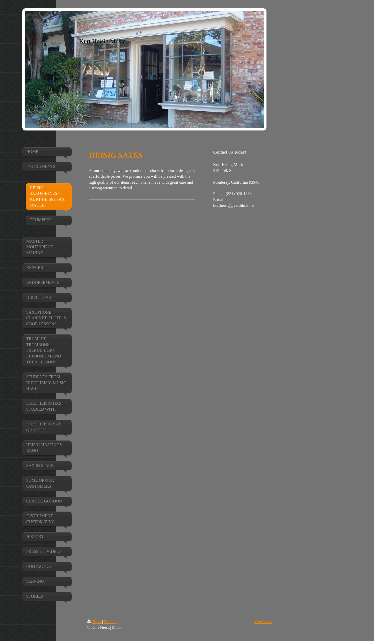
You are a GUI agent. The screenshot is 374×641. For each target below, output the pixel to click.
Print (94, 621)
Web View (263, 621)
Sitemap (110, 621)
